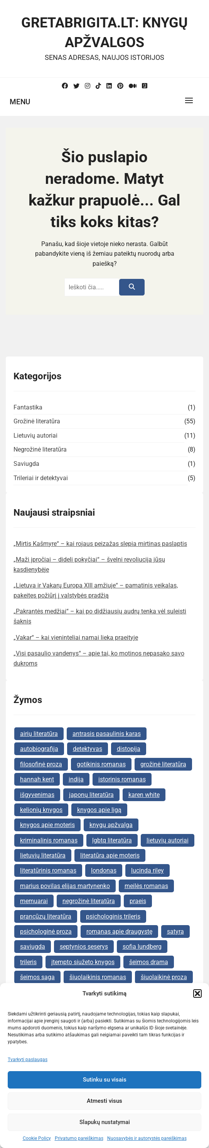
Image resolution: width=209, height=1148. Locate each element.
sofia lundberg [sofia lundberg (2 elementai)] (142, 946)
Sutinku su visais (104, 1079)
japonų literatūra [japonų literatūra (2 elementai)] (91, 794)
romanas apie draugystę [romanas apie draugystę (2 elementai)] (119, 931)
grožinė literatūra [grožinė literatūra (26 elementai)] (163, 764)
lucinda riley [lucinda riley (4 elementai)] (147, 870)
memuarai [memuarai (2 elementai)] (34, 901)
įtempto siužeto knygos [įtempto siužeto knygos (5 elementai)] (83, 962)
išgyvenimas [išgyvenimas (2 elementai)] (37, 794)
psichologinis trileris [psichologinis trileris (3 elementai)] (113, 916)
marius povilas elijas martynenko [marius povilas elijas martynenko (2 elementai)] (65, 886)
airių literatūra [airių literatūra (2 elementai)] (39, 733)
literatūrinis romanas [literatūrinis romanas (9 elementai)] (48, 870)
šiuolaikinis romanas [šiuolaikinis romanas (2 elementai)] (97, 977)
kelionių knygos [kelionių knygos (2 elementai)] (41, 809)
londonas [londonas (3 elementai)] (103, 870)
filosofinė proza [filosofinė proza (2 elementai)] (41, 764)
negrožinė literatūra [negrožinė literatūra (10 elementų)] (88, 901)
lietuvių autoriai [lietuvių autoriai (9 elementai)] (168, 840)
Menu (20, 101)
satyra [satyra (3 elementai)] (175, 931)
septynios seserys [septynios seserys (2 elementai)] (84, 946)
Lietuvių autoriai (35, 435)
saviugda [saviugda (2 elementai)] (32, 946)
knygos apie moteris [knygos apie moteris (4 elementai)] (47, 825)
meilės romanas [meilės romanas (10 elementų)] (146, 886)
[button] (197, 993)
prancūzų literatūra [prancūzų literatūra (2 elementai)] (45, 916)
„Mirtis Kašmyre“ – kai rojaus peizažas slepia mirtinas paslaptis (100, 543)
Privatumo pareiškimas (79, 1138)
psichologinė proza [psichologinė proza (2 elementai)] (46, 931)
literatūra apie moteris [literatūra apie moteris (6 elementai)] (110, 855)
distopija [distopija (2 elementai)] (128, 748)
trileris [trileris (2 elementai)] (28, 962)
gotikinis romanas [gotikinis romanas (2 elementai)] (101, 764)
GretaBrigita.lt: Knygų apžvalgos (104, 32)
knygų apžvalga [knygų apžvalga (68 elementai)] (111, 825)
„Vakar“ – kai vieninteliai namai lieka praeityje (75, 637)
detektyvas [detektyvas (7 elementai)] (87, 748)
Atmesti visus (104, 1100)
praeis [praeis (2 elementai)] (138, 901)
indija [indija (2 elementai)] (76, 779)
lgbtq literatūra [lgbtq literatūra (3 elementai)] (112, 840)
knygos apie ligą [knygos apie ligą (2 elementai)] (99, 809)
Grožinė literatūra (36, 421)
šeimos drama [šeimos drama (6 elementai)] (148, 962)
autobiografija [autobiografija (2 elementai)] (39, 748)
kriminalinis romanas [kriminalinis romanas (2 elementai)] (49, 840)
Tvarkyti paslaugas (27, 1059)
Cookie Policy (37, 1138)
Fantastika (27, 407)
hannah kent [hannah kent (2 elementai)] (37, 779)
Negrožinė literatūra (40, 449)
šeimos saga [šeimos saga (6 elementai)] (37, 977)
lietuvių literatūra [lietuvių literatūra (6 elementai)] (43, 855)
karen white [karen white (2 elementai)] (144, 794)
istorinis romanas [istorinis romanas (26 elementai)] (122, 779)
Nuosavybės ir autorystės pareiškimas (147, 1138)
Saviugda (26, 463)
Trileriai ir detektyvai (40, 478)
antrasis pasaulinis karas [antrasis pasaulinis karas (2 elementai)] (106, 733)
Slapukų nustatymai (104, 1122)
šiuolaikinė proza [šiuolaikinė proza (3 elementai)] (164, 977)
